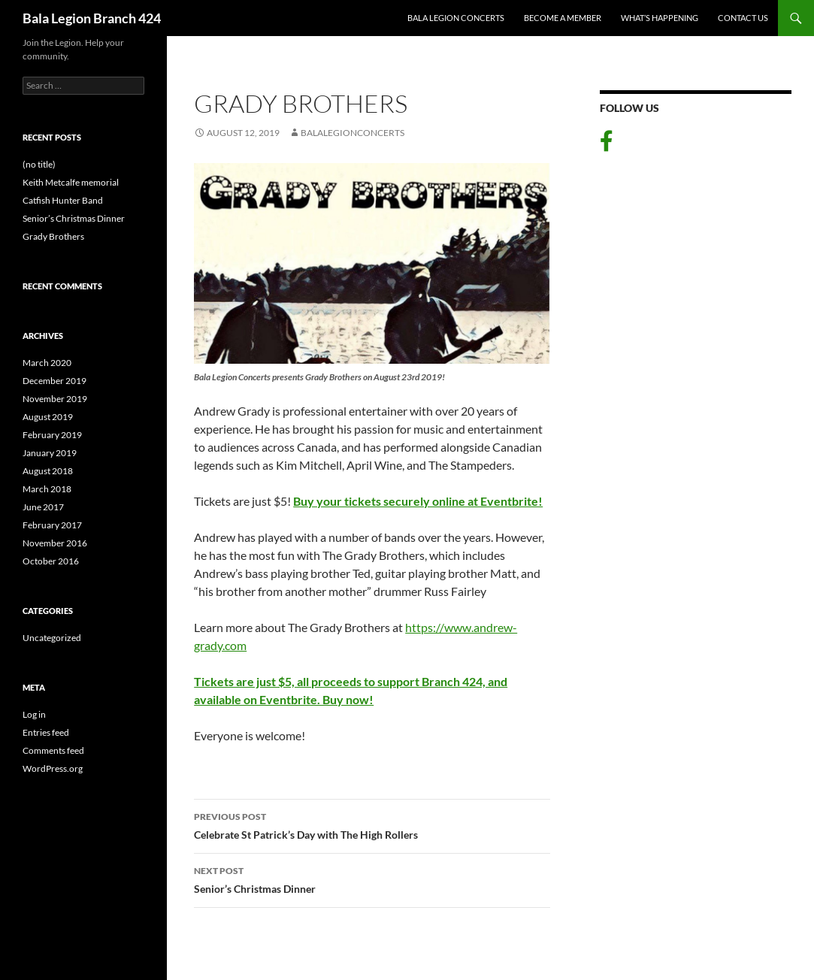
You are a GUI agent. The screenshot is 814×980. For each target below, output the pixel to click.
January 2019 (50, 452)
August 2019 (48, 416)
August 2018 (48, 470)
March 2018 (47, 489)
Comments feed (53, 750)
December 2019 (54, 380)
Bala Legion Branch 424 (92, 18)
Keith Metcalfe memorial (71, 182)
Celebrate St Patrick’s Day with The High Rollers (372, 824)
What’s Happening (659, 18)
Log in (34, 714)
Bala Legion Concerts (455, 18)
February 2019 (52, 434)
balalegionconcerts (352, 132)
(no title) (39, 164)
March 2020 (47, 362)
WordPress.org (53, 768)
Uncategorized (52, 637)
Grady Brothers (53, 236)
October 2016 (51, 561)
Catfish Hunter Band (63, 200)
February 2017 (52, 525)
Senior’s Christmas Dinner (372, 878)
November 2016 (55, 543)
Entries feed (46, 732)
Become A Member (562, 18)
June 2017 (43, 507)
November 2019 (55, 398)
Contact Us (743, 18)
